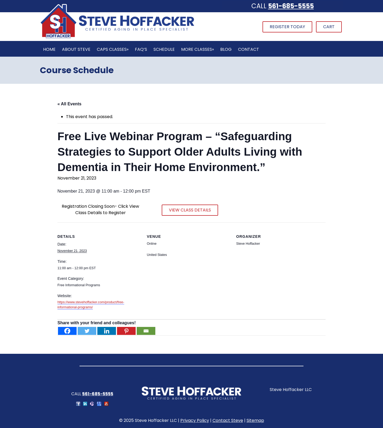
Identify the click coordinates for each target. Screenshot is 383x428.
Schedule (164, 49)
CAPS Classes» (112, 49)
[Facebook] (67, 331)
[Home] (117, 38)
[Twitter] (87, 331)
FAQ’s (141, 49)
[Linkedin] (106, 331)
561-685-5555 (291, 6)
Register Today (287, 27)
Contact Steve (228, 420)
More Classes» (197, 49)
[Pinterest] (126, 331)
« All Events (69, 104)
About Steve (76, 49)
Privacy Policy (194, 420)
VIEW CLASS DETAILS (190, 210)
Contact (248, 49)
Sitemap (255, 420)
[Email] (146, 331)
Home (49, 49)
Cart (329, 27)
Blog (226, 49)
